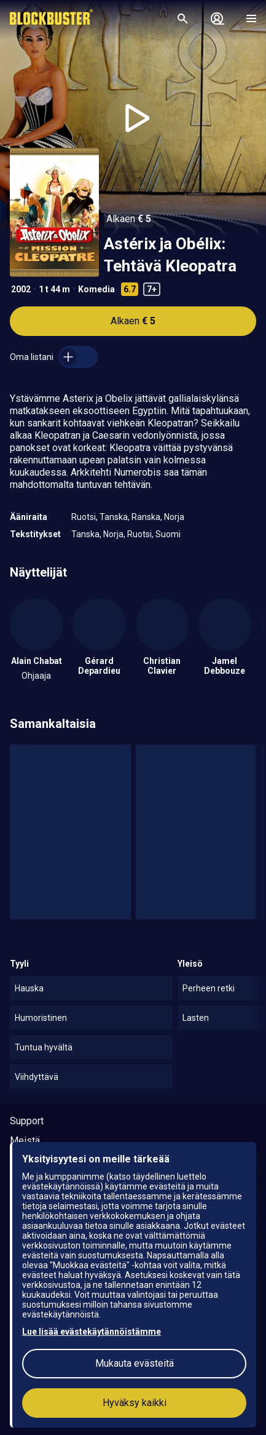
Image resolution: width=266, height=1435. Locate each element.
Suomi (168, 534)
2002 (21, 289)
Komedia (96, 289)
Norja (174, 517)
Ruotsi (83, 517)
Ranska (145, 517)
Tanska (114, 517)
